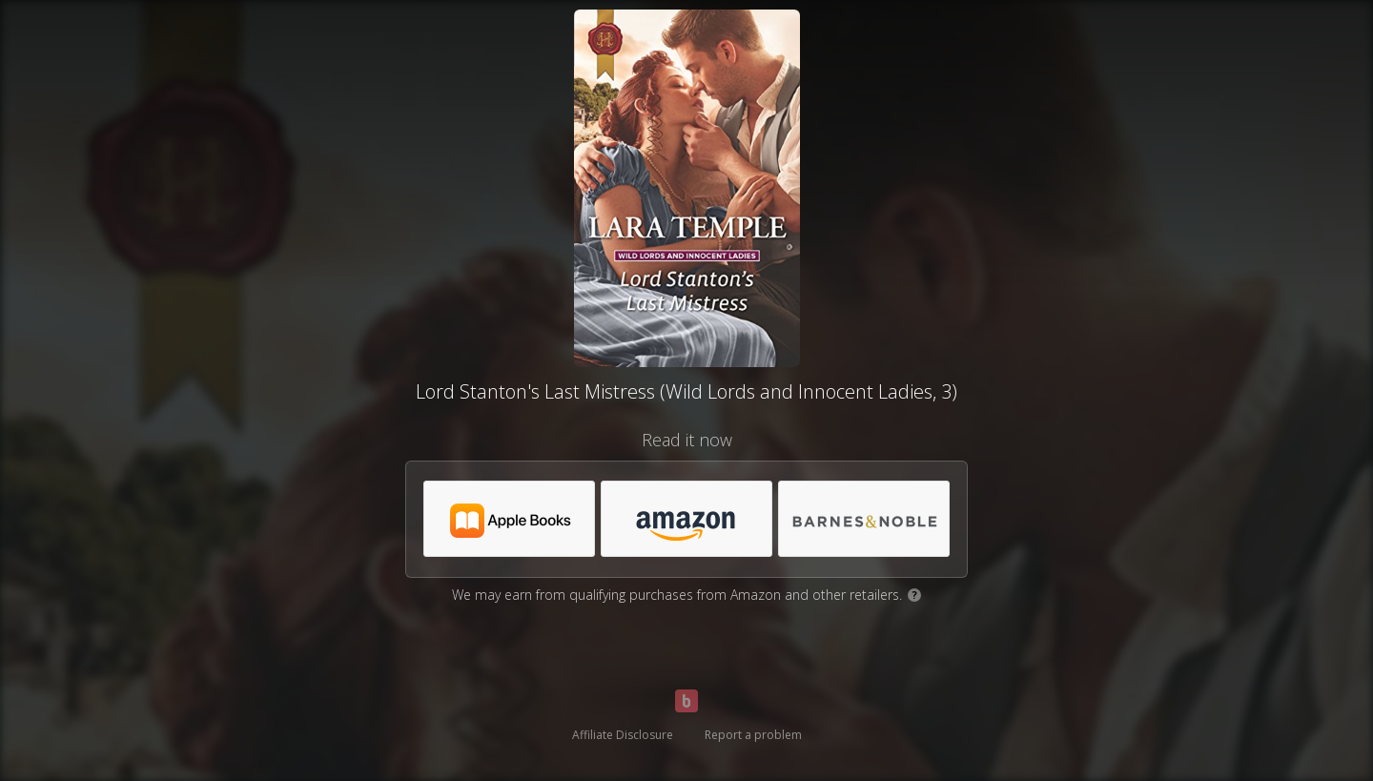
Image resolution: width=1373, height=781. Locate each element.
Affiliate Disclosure (622, 735)
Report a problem (753, 735)
